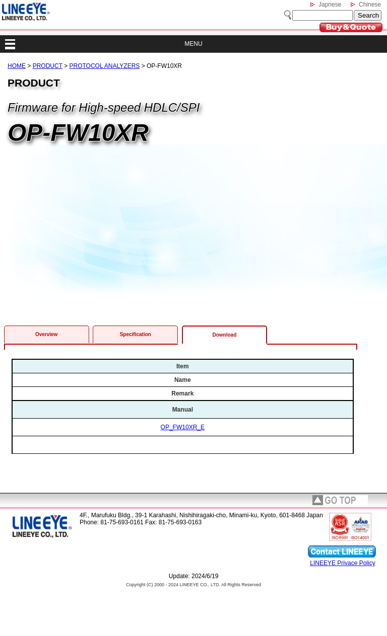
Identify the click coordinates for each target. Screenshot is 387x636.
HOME (17, 65)
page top (340, 500)
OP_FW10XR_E (183, 427)
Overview (46, 334)
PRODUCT (47, 65)
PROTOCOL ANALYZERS (105, 65)
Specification (135, 334)
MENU (193, 43)
